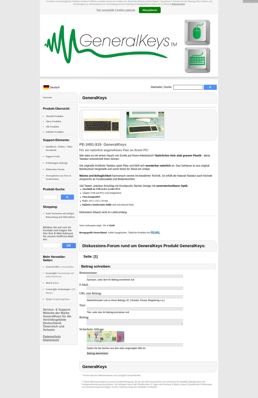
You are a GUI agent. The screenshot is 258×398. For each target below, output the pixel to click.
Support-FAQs (53, 156)
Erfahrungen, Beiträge (57, 163)
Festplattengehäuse (58, 299)
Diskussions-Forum (55, 169)
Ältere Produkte (53, 121)
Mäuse (52, 283)
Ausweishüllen (60, 267)
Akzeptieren (149, 9)
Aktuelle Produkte (54, 116)
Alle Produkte (52, 126)
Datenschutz (178, 4)
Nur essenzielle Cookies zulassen (115, 9)
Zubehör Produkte (55, 132)
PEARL (155, 232)
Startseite (156, 87)
